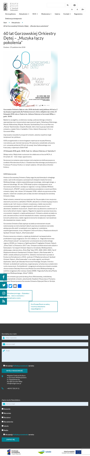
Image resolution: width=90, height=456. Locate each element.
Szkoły (5, 426)
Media (5, 430)
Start (5, 23)
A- (72, 9)
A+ (83, 9)
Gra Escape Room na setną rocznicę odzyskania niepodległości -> (40, 306)
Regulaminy (78, 14)
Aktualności (24, 14)
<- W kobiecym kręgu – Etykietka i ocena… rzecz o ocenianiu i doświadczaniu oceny (17, 295)
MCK (35, 14)
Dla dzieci (6, 417)
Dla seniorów (7, 421)
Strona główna (10, 14)
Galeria (57, 14)
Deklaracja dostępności (13, 18)
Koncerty (6, 409)
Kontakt (67, 14)
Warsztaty (6, 413)
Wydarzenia (46, 14)
